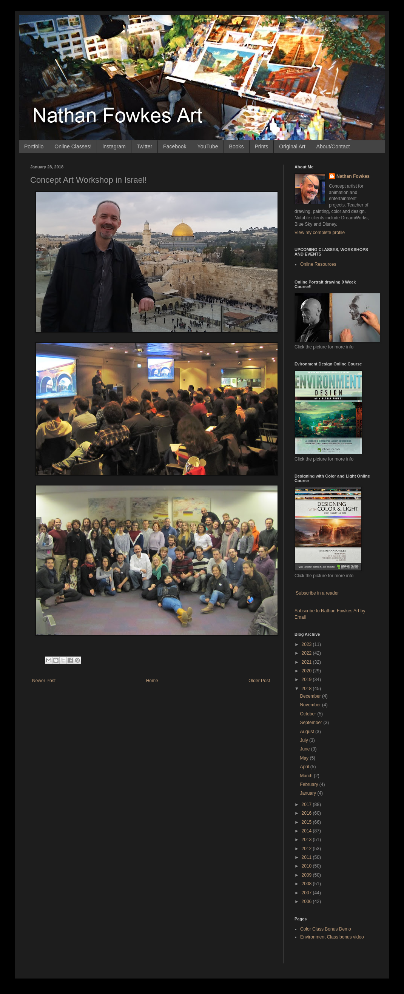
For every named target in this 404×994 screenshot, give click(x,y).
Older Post (259, 680)
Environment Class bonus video (332, 937)
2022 (307, 653)
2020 (307, 670)
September (311, 722)
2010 (307, 866)
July (304, 740)
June (305, 749)
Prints (261, 146)
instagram (113, 146)
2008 (307, 883)
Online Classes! (72, 146)
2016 (307, 813)
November (311, 704)
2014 (307, 831)
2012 (307, 848)
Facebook (174, 146)
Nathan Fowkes (353, 176)
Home (152, 680)
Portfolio (33, 146)
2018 (307, 688)
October (308, 714)
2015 (307, 822)
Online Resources (318, 264)
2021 (307, 662)
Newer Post (44, 680)
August (307, 731)
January (308, 793)
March (307, 775)
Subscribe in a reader (317, 593)
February (309, 784)
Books (236, 146)
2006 (307, 901)
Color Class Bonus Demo (325, 929)
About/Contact (333, 146)
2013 (307, 839)
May (305, 758)
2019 (307, 679)
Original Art (292, 146)
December (311, 696)
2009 (307, 875)
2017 (307, 804)
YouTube (207, 146)
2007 (307, 892)
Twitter (144, 146)
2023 (307, 644)
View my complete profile (320, 232)
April (305, 766)
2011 (307, 857)
